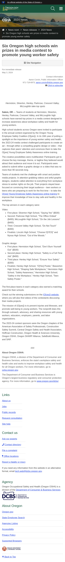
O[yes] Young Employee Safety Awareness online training (29, 194)
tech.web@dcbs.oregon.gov (28, 471)
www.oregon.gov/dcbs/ (48, 381)
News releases (30, 30)
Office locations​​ (10, 456)
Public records (9, 412)
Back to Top (9, 557)
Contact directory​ (11, 444)
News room (13, 30)
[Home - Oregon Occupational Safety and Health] (3, 30)
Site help (6, 424)
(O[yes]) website (51, 294)
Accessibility (8, 529)
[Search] (53, 9)
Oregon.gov (7, 512)
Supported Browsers (12, 541)
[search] (53, 9)
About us (6, 401)
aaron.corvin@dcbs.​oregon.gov (49, 82)
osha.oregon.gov (10, 370)
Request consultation (12, 418)
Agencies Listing (10, 523)
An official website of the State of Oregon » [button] (24, 2)
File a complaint (9, 450)
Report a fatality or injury (13, 462)
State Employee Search (13, 518)
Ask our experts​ (9, 439)
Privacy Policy (9, 535)
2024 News (46, 30)
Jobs (4, 406)
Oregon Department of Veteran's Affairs (11, 548)
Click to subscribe (55, 85)
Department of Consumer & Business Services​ (38, 490)
